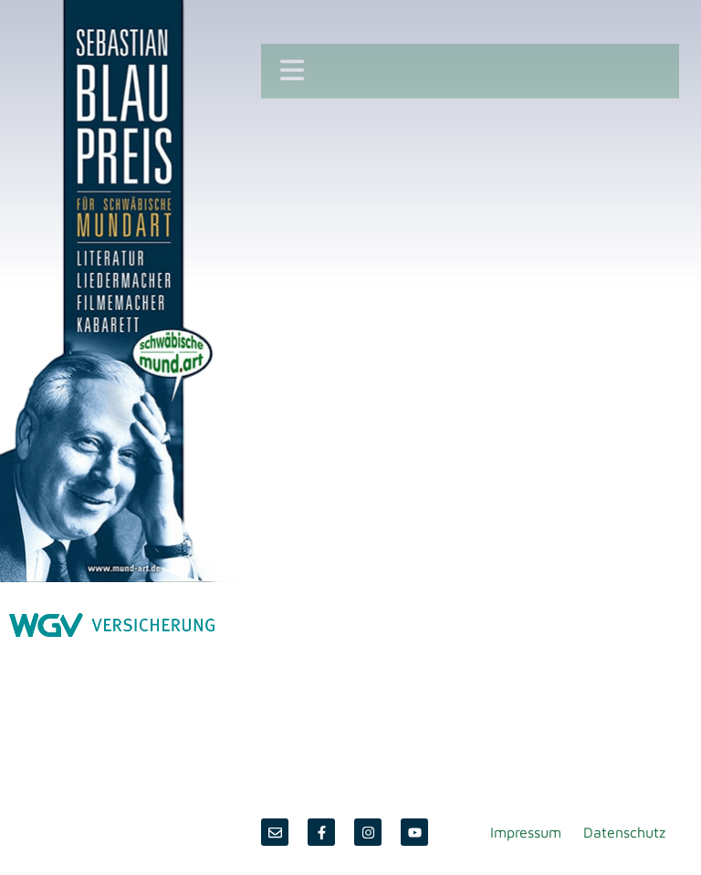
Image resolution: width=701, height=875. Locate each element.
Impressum (525, 832)
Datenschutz (624, 832)
